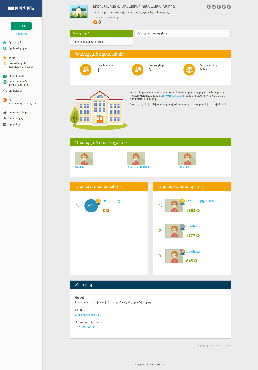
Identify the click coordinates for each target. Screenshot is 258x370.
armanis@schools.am (87, 315)
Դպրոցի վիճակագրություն (89, 42)
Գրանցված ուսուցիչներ (152, 33)
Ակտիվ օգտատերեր (178, 186)
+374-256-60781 (86, 327)
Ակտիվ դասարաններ (96, 186)
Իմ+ (213, 104)
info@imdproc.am (173, 95)
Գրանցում (21, 34)
